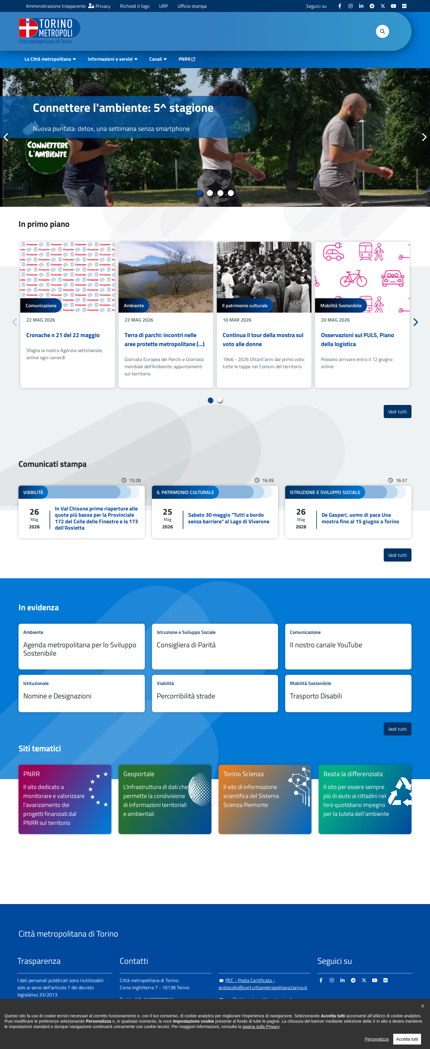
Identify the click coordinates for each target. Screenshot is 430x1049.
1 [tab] (199, 193)
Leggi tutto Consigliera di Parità (215, 647)
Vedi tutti (399, 411)
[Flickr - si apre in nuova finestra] (404, 6)
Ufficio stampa (192, 6)
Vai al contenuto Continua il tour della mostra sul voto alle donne (264, 315)
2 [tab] (210, 193)
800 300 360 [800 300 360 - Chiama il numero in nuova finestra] (176, 1023)
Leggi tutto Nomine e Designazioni (82, 693)
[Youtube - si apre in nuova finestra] (393, 6)
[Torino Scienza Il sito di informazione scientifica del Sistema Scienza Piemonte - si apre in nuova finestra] (265, 799)
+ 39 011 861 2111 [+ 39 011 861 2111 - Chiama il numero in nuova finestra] (166, 1011)
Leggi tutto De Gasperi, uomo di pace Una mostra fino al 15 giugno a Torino (348, 512)
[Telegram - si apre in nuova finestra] (372, 6)
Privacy (103, 6)
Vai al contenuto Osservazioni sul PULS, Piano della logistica (362, 315)
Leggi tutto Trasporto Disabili (348, 693)
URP (163, 6)
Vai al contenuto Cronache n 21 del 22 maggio (68, 315)
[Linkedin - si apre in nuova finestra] (361, 6)
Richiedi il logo (134, 6)
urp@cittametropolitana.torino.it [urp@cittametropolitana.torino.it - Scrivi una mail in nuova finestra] (255, 999)
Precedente (6, 137)
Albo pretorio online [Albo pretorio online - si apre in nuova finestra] (37, 1015)
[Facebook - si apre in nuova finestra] (339, 6)
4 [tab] (230, 193)
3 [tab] (220, 193)
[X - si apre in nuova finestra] (382, 6)
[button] (382, 31)
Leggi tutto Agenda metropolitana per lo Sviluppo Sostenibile (82, 647)
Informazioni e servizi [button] (110, 58)
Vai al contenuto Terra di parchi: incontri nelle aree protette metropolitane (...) (166, 315)
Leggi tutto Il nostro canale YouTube (348, 647)
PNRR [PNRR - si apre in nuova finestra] (185, 58)
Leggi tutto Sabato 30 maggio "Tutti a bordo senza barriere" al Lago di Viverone (215, 512)
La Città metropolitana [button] (47, 58)
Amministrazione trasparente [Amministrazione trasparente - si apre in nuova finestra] (56, 6)
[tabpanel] (215, 137)
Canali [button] (155, 58)
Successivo (423, 137)
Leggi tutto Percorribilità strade (215, 693)
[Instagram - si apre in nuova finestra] (350, 6)
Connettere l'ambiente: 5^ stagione (123, 107)
